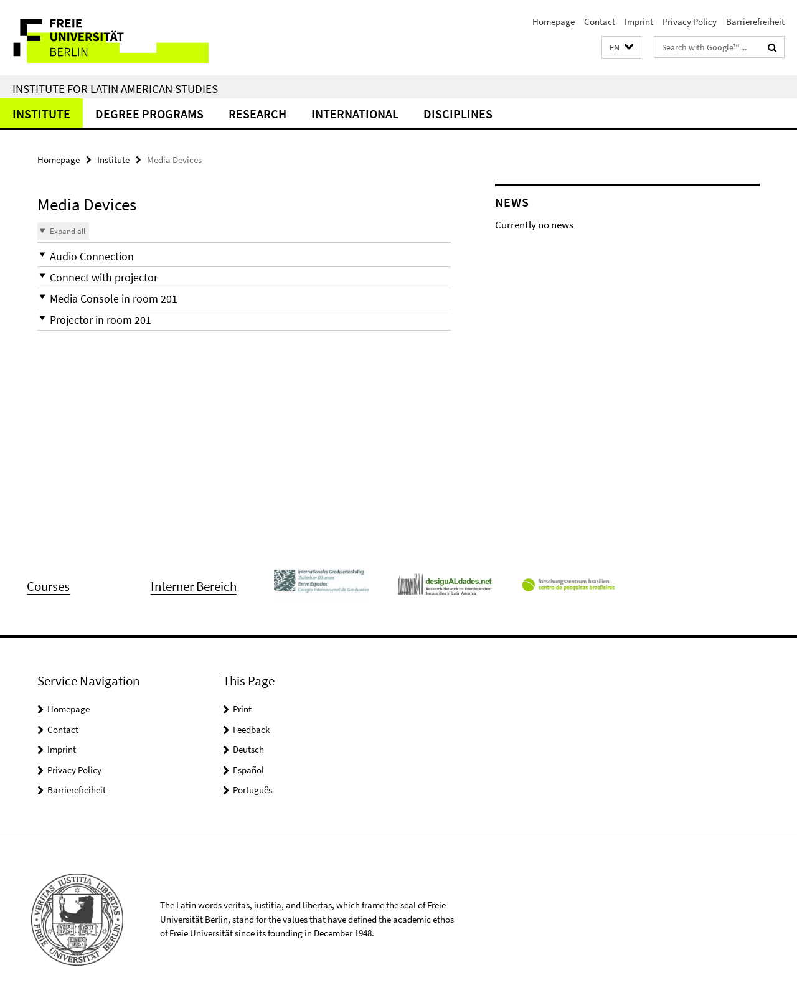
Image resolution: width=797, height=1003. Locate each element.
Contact (599, 21)
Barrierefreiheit (755, 21)
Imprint (639, 21)
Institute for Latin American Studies (115, 88)
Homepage (553, 21)
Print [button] (242, 709)
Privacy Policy (690, 21)
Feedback (251, 729)
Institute (41, 113)
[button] (621, 47)
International (354, 113)
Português (252, 790)
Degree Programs (149, 113)
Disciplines (458, 113)
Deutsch (248, 749)
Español (248, 770)
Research (257, 113)
